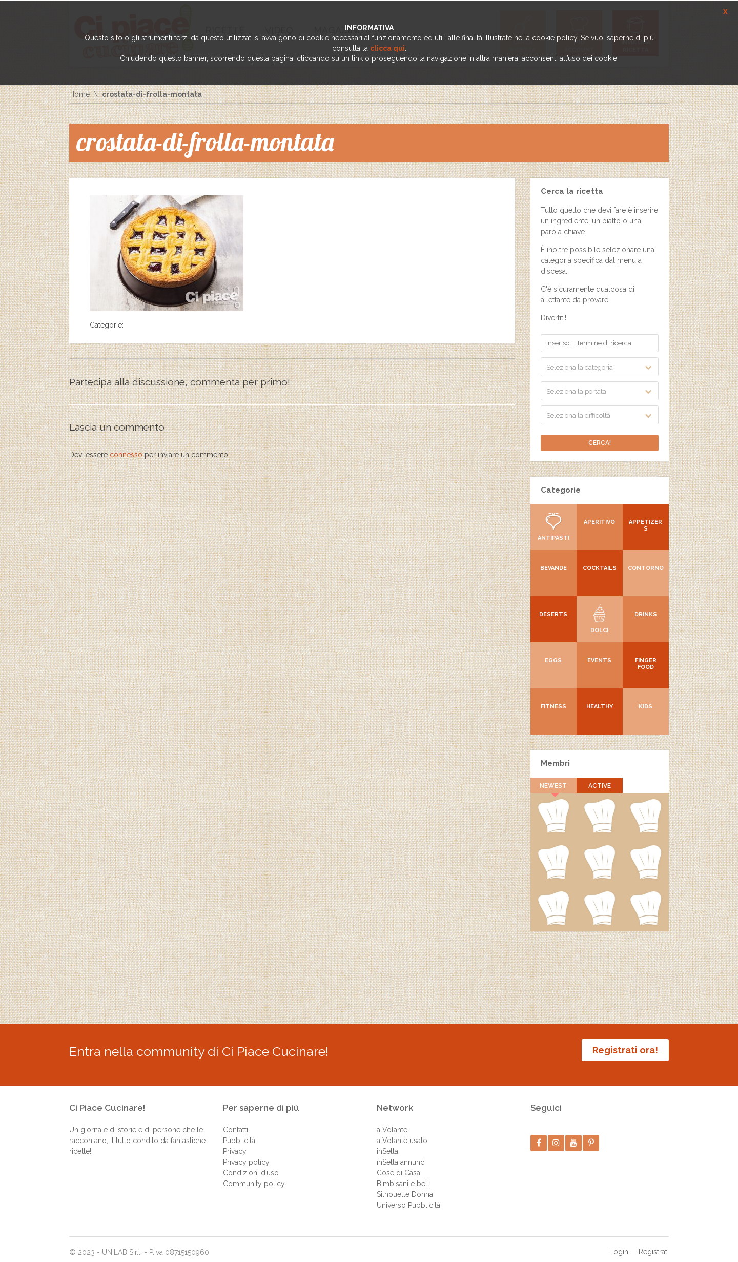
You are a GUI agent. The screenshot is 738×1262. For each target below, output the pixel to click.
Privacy (235, 1143)
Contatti (235, 1122)
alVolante (392, 1122)
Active (599, 785)
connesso (126, 455)
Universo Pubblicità (408, 1197)
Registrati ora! (625, 1050)
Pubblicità (239, 1133)
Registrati (654, 1244)
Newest (553, 785)
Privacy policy (246, 1154)
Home (79, 94)
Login (618, 1244)
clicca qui (387, 48)
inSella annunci (401, 1154)
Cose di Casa (398, 1165)
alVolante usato (402, 1133)
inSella (387, 1143)
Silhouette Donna (405, 1187)
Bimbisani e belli (404, 1176)
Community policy (254, 1176)
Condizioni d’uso (251, 1165)
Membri (555, 763)
